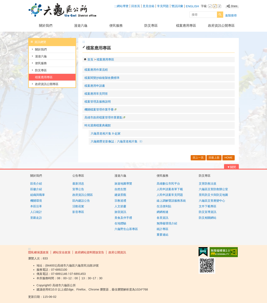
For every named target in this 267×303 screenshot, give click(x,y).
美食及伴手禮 (123, 217)
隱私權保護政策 (38, 252)
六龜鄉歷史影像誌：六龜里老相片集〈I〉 (117, 141)
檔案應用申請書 (94, 85)
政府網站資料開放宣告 (89, 252)
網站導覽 (122, 6)
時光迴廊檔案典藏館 (97, 125)
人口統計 (36, 212)
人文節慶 (120, 206)
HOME (228, 157)
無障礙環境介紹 (167, 223)
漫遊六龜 (80, 25)
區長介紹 (36, 183)
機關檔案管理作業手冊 (100, 109)
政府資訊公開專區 (221, 25)
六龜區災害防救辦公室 (213, 189)
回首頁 (135, 6)
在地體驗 (120, 223)
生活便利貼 (164, 206)
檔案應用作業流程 (96, 69)
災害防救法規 (207, 183)
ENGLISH (192, 6)
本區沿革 (36, 206)
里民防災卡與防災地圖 (213, 194)
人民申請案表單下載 (170, 189)
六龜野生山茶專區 (126, 229)
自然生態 (120, 189)
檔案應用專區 (186, 25)
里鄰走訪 (36, 217)
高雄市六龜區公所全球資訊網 (63, 10)
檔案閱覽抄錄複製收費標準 (102, 77)
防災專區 (151, 25)
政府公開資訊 (117, 252)
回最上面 (214, 157)
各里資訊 (162, 217)
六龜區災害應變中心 (212, 200)
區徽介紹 (36, 189)
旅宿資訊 (120, 212)
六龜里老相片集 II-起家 (106, 133)
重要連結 (162, 234)
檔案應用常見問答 (96, 93)
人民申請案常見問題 (170, 194)
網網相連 (162, 212)
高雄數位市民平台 (168, 183)
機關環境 (36, 200)
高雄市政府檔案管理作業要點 (104, 117)
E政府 (203, 251)
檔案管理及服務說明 (97, 101)
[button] (220, 14)
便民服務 (116, 25)
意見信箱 (148, 6)
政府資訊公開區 (82, 194)
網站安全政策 (62, 252)
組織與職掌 (37, 194)
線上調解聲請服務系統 (171, 200)
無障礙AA (224, 252)
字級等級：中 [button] (215, 6)
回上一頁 (198, 157)
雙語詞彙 (177, 6)
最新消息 (78, 183)
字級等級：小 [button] (210, 6)
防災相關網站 (207, 217)
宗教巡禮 (120, 200)
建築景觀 (120, 194)
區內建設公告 (81, 200)
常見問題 (163, 6)
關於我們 (45, 25)
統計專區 (162, 229)
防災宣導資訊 (207, 212)
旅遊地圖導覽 (123, 183)
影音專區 (78, 212)
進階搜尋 (231, 15)
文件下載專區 (207, 206)
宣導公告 (78, 189)
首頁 (90, 59)
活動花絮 (78, 206)
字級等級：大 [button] (219, 6)
